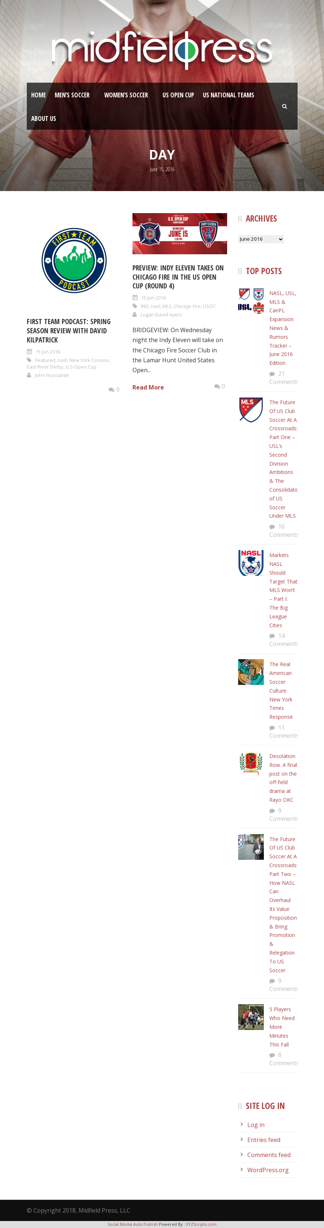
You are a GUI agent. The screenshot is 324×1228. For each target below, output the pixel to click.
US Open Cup (178, 95)
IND (145, 306)
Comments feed (269, 1155)
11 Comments (284, 731)
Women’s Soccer (126, 95)
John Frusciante (52, 375)
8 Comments (284, 1059)
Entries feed (263, 1140)
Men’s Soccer (72, 95)
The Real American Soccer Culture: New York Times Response (281, 690)
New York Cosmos (89, 360)
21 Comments (284, 378)
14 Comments (284, 640)
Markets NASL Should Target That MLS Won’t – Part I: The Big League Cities (283, 590)
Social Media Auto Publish (133, 1224)
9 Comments (284, 815)
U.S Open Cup (81, 366)
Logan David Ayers (161, 314)
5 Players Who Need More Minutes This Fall (282, 1027)
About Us (43, 118)
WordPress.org (268, 1170)
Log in (256, 1125)
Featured (45, 360)
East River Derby (45, 366)
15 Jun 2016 (48, 351)
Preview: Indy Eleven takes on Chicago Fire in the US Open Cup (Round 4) (178, 277)
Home (38, 95)
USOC (209, 306)
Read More (148, 387)
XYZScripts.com (201, 1224)
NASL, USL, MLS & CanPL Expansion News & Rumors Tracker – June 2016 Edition (282, 328)
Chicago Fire (187, 306)
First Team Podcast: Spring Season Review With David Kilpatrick (68, 330)
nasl (62, 360)
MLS (167, 306)
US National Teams (228, 95)
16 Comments (284, 531)
